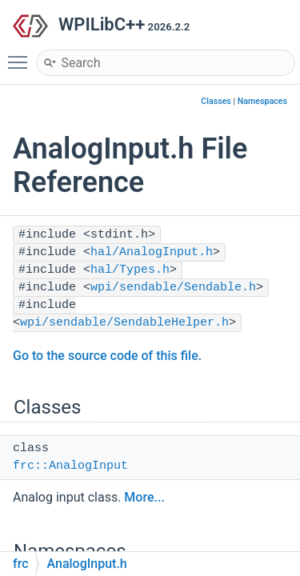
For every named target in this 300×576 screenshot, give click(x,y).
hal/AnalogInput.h (151, 252)
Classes (216, 101)
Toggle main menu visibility (21, 55)
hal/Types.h (130, 270)
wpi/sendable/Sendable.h (173, 287)
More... (144, 497)
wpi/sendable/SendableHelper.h (124, 323)
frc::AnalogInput (70, 466)
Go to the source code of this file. (107, 355)
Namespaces (262, 101)
